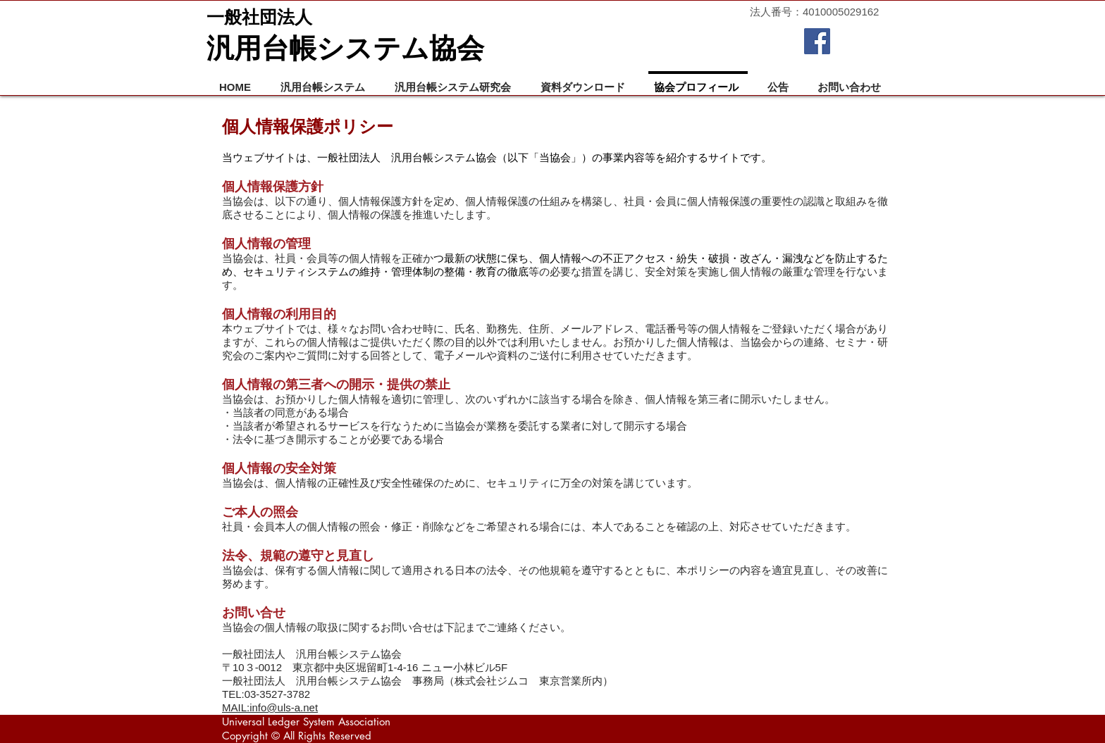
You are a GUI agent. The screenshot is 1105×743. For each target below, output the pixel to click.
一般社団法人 (259, 17)
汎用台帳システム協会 (345, 48)
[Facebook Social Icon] (817, 41)
